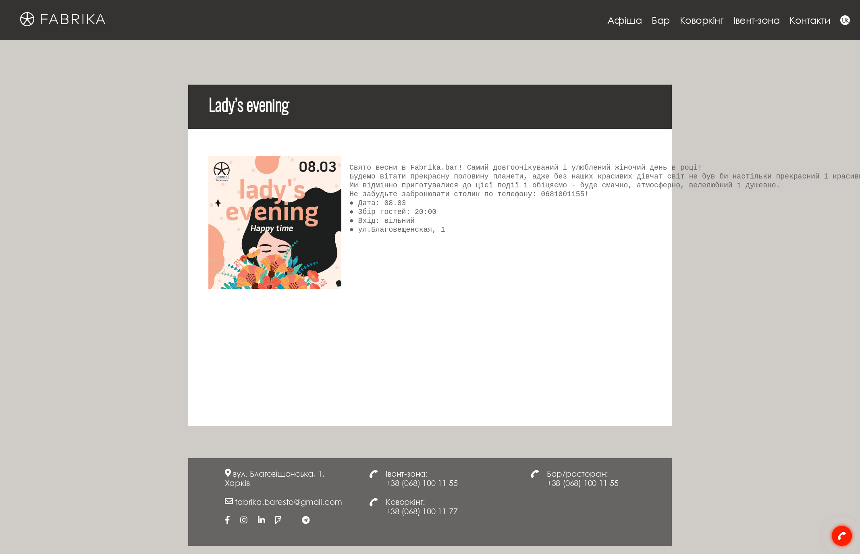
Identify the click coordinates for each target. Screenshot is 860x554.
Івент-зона (756, 20)
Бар (661, 20)
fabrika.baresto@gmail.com (288, 501)
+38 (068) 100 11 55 (421, 483)
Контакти (809, 20)
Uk (845, 20)
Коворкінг (702, 20)
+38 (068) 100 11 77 (421, 511)
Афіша (624, 20)
